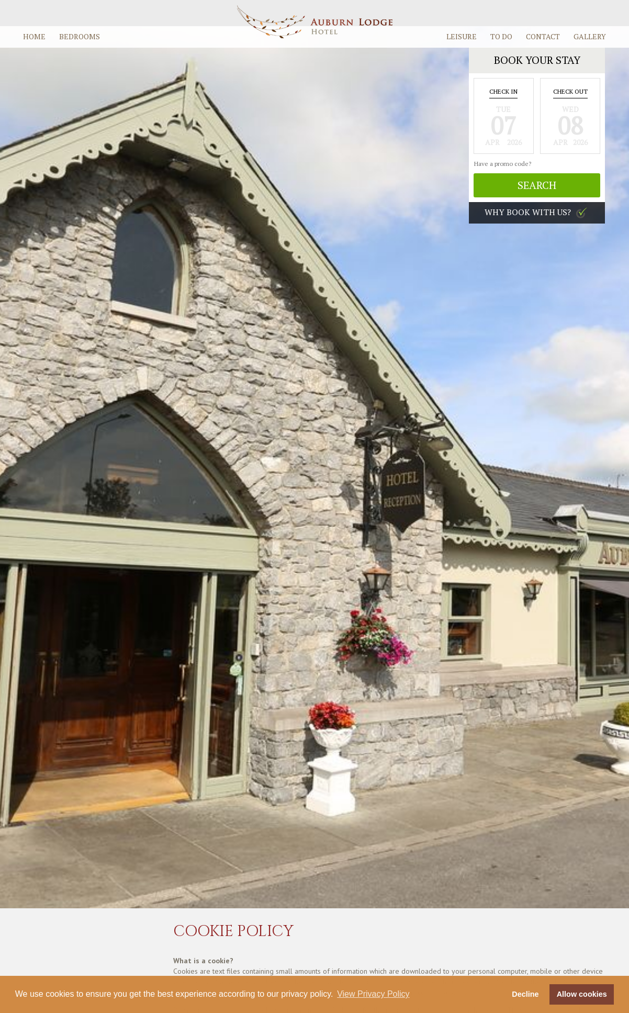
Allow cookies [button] (582, 994)
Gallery (590, 36)
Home (34, 36)
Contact (543, 36)
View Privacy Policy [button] (373, 993)
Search (537, 185)
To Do (501, 36)
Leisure (461, 36)
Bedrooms (79, 36)
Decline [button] (525, 994)
